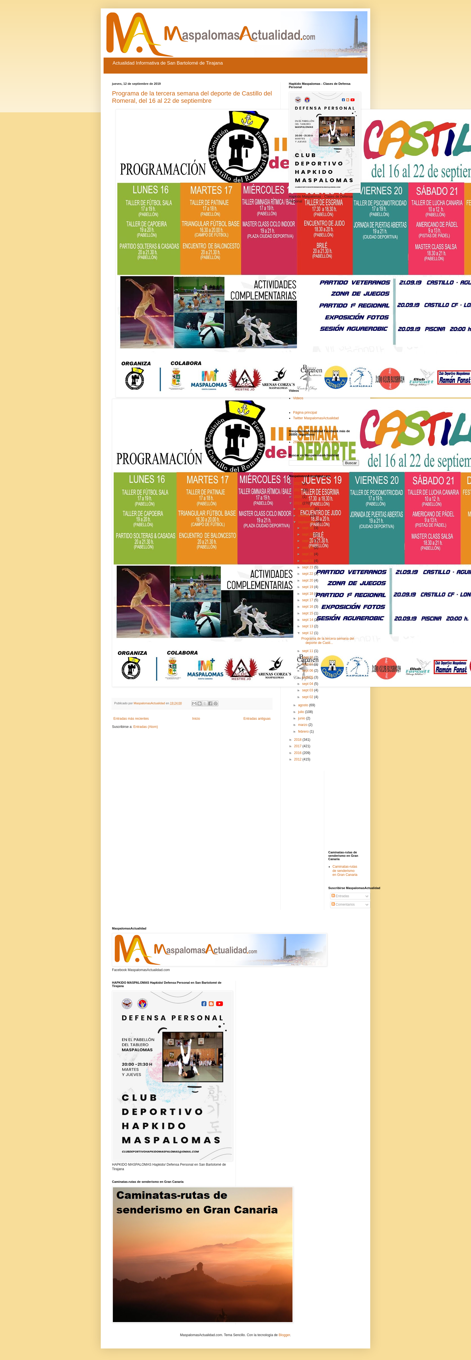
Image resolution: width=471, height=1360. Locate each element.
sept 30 (308, 528)
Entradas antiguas (257, 719)
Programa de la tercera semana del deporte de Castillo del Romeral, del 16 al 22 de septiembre (192, 97)
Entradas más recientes (131, 719)
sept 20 (308, 580)
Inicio (196, 719)
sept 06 (308, 671)
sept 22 (308, 574)
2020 (298, 497)
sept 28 (308, 534)
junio (302, 718)
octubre (304, 516)
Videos (298, 398)
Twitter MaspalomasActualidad (316, 418)
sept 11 (308, 651)
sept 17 (308, 600)
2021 (298, 490)
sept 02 (308, 697)
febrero (304, 731)
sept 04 (308, 684)
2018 (298, 740)
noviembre (306, 509)
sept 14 (308, 620)
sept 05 (308, 677)
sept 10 (308, 657)
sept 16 (308, 607)
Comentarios (343, 904)
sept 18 (308, 594)
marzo (303, 725)
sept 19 (308, 587)
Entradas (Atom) (145, 727)
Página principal (305, 412)
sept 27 (308, 541)
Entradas (340, 896)
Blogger (284, 1335)
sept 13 (308, 626)
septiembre (307, 522)
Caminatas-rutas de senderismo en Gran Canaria (345, 871)
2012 (298, 759)
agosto (303, 705)
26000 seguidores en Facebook (316, 442)
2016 (298, 753)
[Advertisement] (324, 296)
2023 (298, 484)
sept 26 (308, 548)
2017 (298, 746)
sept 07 (308, 664)
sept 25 (308, 554)
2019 (298, 503)
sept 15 (308, 613)
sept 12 (308, 633)
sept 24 (308, 561)
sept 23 (308, 567)
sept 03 (308, 690)
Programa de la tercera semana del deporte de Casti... (327, 640)
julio (301, 712)
